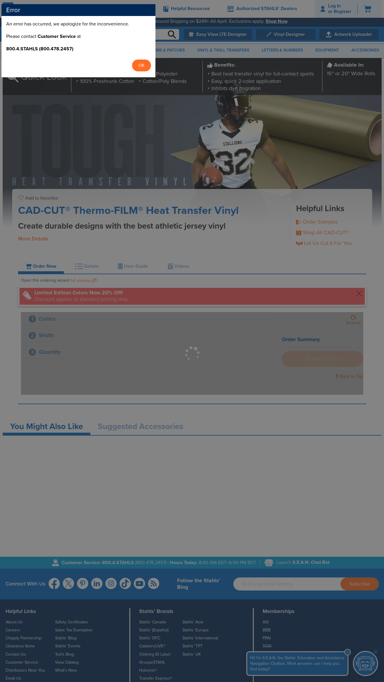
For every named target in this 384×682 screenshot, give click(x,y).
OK (255, 359)
